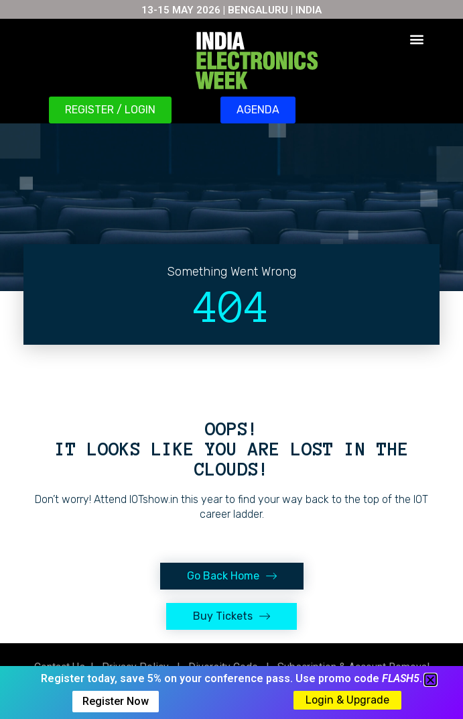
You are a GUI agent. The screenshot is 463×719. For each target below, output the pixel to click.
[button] (416, 38)
